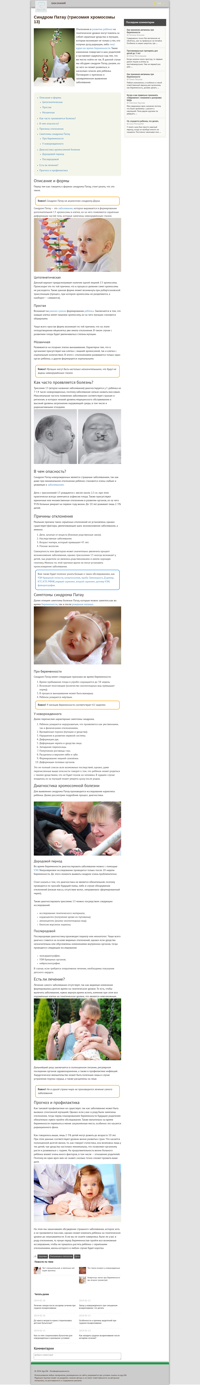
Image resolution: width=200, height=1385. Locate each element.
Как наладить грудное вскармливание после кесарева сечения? (99, 1337)
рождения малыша (82, 604)
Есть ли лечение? (48, 165)
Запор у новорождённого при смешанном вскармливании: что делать (98, 1307)
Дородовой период (53, 154)
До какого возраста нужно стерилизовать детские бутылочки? (53, 1322)
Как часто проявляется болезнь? (57, 118)
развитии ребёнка (102, 29)
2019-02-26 (39, 1301)
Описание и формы (50, 98)
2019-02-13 (39, 1331)
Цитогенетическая (52, 102)
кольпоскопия (72, 578)
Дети (77, 1256)
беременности (49, 604)
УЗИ (36, 870)
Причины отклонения (51, 129)
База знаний (58, 3)
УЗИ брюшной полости (50, 578)
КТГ (40, 582)
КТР (45, 582)
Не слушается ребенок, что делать (142, 121)
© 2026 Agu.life (41, 1371)
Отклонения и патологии (61, 1256)
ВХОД (159, 3)
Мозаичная (48, 113)
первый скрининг (65, 582)
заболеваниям (56, 485)
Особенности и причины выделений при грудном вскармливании (97, 1322)
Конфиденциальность (59, 1371)
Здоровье (42, 1256)
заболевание (65, 208)
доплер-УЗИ (102, 582)
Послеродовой (50, 159)
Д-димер (109, 578)
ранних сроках (57, 311)
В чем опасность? (49, 124)
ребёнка (89, 311)
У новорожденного (53, 144)
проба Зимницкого (92, 578)
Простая (46, 107)
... (156, 43)
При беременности (53, 139)
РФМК (51, 582)
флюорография (46, 585)
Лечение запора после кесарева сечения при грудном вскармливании (54, 1307)
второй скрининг (85, 582)
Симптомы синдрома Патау (54, 134)
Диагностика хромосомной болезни (59, 150)
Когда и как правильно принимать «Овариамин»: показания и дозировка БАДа (144, 97)
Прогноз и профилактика (53, 170)
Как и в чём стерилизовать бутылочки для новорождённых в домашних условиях (53, 1337)
